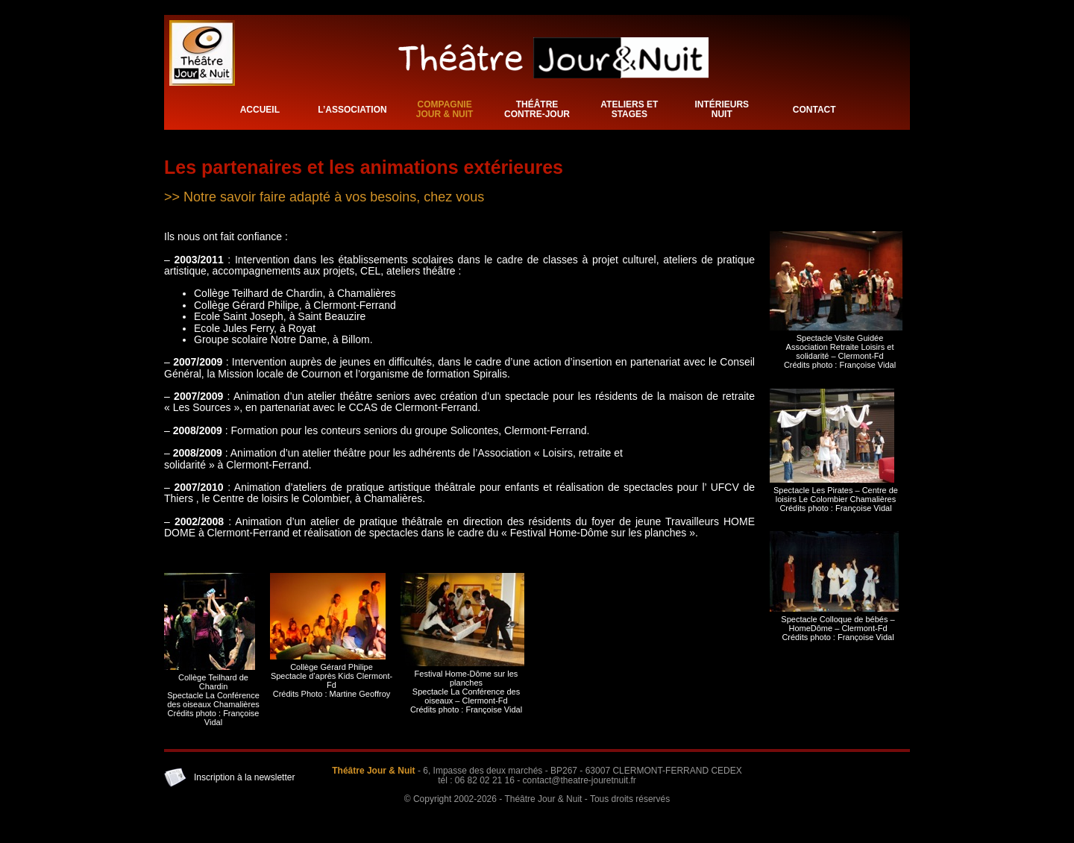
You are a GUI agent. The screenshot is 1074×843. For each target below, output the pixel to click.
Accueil (260, 109)
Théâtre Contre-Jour (537, 109)
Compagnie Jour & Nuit (445, 109)
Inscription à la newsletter (244, 777)
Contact (814, 109)
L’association (352, 109)
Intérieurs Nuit (721, 109)
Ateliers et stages (629, 109)
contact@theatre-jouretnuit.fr (579, 780)
